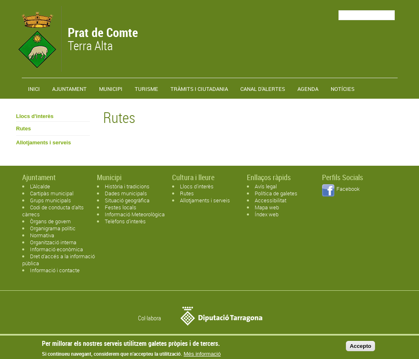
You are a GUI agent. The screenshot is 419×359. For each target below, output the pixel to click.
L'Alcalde (40, 186)
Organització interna (53, 242)
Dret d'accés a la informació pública (58, 259)
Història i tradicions (127, 186)
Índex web (267, 214)
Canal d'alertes (262, 89)
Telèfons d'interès (125, 221)
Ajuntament (69, 89)
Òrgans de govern (50, 221)
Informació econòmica (56, 249)
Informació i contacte (55, 270)
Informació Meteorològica (135, 214)
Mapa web (267, 207)
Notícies (343, 89)
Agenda (307, 89)
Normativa (42, 235)
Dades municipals (126, 193)
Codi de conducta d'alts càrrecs (53, 211)
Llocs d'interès (34, 116)
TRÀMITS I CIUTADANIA (199, 89)
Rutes (23, 128)
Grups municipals (50, 200)
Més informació (202, 356)
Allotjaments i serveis (43, 142)
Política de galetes (276, 193)
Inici (34, 89)
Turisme (146, 89)
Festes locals (120, 207)
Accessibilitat (270, 200)
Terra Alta (103, 40)
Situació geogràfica (127, 200)
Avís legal (266, 186)
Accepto (360, 348)
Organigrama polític (53, 228)
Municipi (110, 89)
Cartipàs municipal (52, 193)
